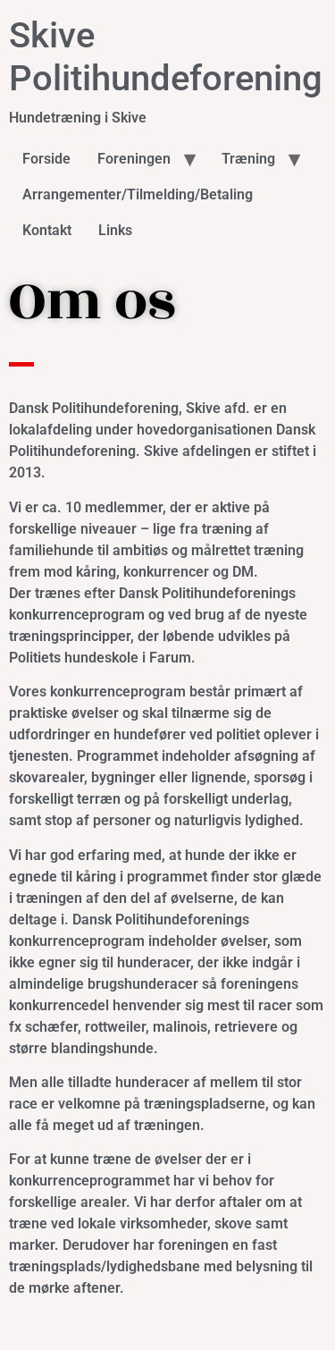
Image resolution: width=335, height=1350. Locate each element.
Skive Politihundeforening (165, 56)
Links (115, 230)
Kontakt (46, 230)
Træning (248, 158)
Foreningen (134, 158)
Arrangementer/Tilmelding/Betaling (137, 194)
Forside (46, 158)
